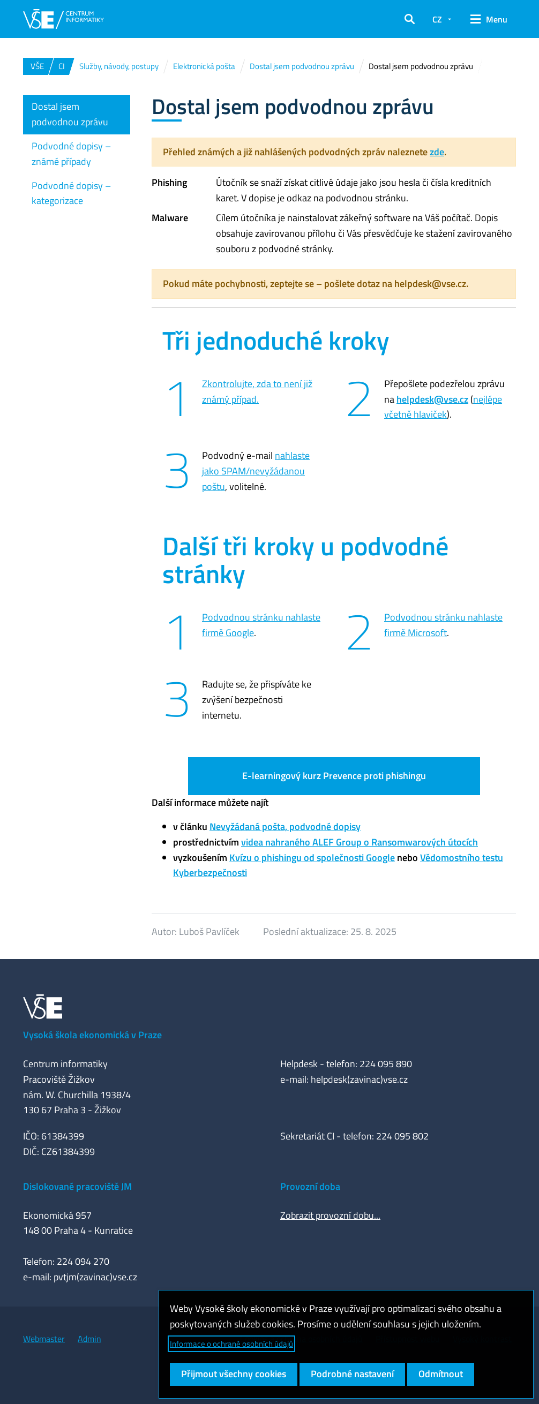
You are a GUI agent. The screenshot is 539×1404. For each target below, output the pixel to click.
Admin (89, 1338)
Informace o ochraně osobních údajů (231, 1344)
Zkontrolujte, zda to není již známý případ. (257, 391)
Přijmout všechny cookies (233, 1374)
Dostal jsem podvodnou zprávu (70, 114)
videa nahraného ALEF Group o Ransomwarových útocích (359, 842)
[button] (409, 19)
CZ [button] (437, 19)
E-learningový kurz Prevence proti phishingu (334, 775)
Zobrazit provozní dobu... (330, 1215)
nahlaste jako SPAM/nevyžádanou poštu (256, 471)
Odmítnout (440, 1374)
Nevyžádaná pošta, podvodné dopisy (285, 826)
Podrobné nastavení (352, 1374)
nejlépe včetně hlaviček (443, 407)
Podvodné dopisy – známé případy (71, 154)
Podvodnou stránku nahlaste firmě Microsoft (443, 625)
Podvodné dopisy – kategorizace (71, 193)
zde (437, 152)
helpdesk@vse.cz (432, 399)
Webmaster (44, 1338)
